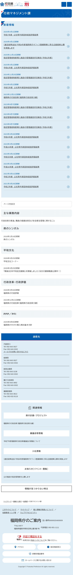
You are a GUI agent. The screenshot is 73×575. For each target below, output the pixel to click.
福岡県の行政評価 (11, 293)
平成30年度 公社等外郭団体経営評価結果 (21, 167)
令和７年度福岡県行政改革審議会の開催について (22, 441)
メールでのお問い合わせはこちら (16, 352)
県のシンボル (9, 239)
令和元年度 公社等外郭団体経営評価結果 (21, 157)
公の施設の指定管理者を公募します (17, 477)
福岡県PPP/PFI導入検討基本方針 (18, 325)
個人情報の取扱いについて (43, 510)
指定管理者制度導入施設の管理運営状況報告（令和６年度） (28, 58)
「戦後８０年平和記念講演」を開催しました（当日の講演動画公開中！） (32, 271)
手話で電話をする (32, 536)
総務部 (25, 501)
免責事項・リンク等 (9, 513)
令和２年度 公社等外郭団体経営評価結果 (21, 187)
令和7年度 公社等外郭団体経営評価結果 (21, 35)
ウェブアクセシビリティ (28, 513)
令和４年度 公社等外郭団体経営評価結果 (21, 137)
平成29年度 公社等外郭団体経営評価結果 (21, 147)
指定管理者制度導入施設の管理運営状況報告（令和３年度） (28, 117)
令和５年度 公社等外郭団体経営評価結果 (21, 88)
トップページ (8, 501)
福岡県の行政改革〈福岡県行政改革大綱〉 (21, 97)
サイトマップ (24, 510)
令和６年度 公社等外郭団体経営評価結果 (21, 68)
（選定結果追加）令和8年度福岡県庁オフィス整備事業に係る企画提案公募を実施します (34, 46)
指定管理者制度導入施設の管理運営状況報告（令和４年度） (28, 127)
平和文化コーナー (11, 261)
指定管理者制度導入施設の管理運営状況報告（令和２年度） (28, 107)
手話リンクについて (38, 540)
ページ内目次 (9, 204)
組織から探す (17, 501)
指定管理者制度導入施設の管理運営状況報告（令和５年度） (28, 78)
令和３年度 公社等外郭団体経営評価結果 (21, 177)
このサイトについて (9, 510)
